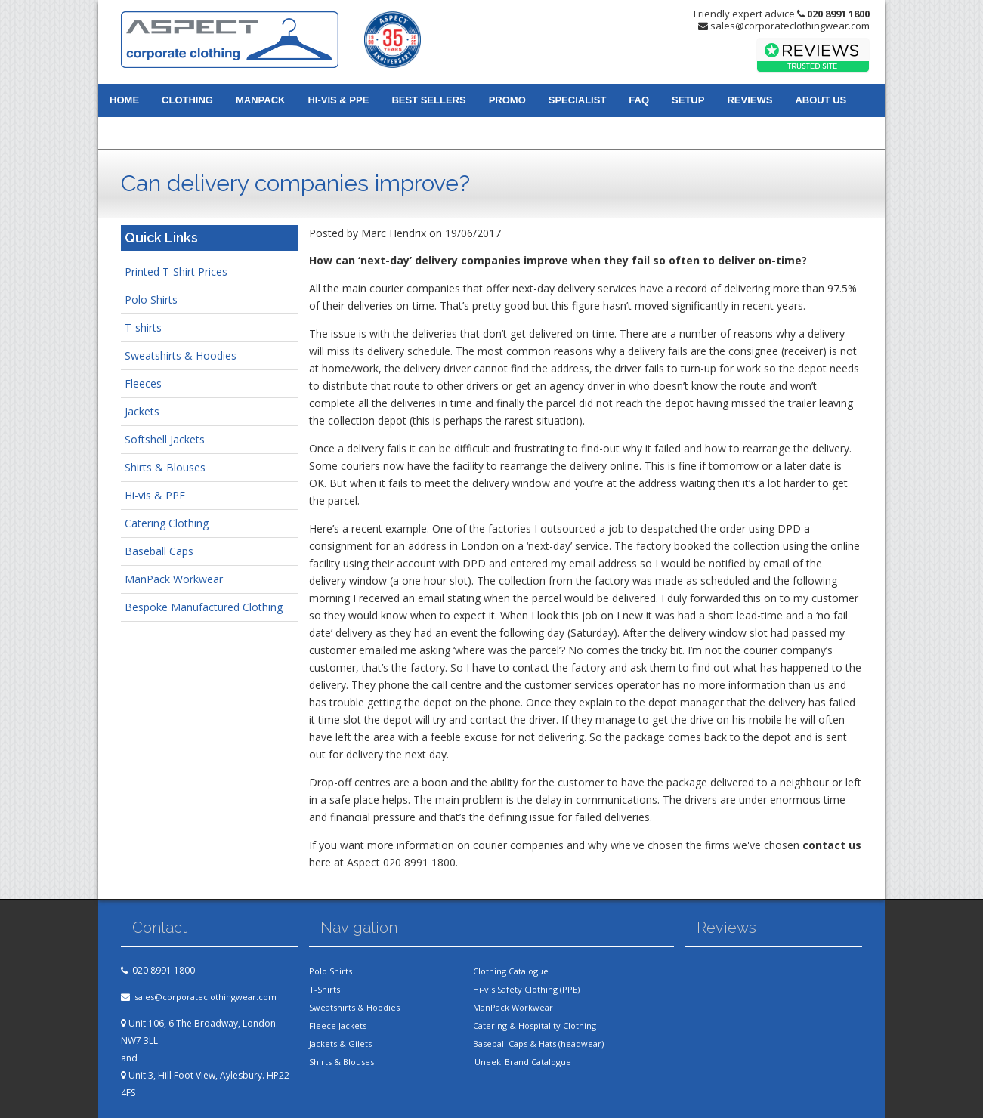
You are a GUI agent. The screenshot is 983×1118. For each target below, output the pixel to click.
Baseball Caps (159, 551)
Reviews (749, 100)
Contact (133, 132)
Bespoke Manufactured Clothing (204, 607)
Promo (507, 100)
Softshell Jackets (165, 439)
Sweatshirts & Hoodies (180, 355)
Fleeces (143, 383)
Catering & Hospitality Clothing (534, 1025)
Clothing (187, 100)
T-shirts (143, 327)
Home (124, 100)
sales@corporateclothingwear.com (790, 25)
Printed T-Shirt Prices (176, 271)
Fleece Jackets (337, 1025)
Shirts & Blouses (165, 467)
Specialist (578, 100)
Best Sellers (428, 100)
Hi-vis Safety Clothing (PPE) (526, 989)
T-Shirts (324, 989)
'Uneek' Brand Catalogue (522, 1061)
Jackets (142, 411)
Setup (688, 100)
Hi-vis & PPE (338, 100)
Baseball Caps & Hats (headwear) (538, 1043)
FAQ (639, 100)
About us (820, 100)
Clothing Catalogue (511, 971)
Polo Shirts (151, 299)
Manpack (260, 100)
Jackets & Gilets (340, 1043)
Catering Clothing (167, 523)
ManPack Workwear (174, 579)
